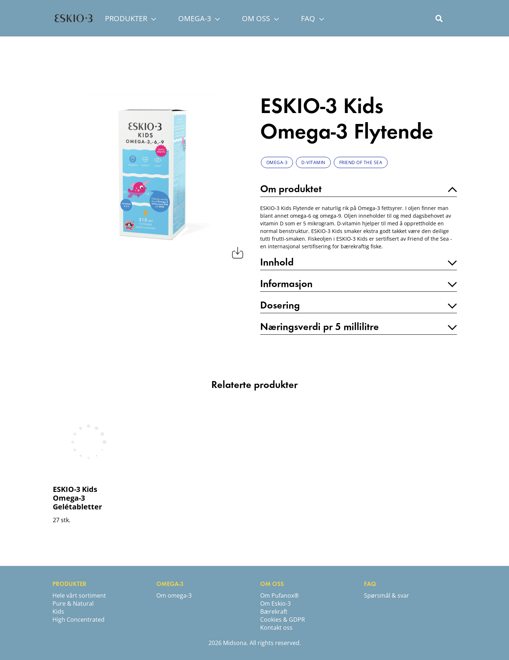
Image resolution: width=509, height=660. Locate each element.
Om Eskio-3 (275, 603)
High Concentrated (78, 620)
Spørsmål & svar (386, 595)
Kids (58, 611)
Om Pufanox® (279, 595)
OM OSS (260, 18)
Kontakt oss (276, 628)
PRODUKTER (130, 18)
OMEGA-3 (199, 18)
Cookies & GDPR (282, 620)
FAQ (312, 18)
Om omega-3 (174, 595)
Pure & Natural (73, 603)
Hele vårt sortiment (79, 595)
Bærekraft (273, 611)
